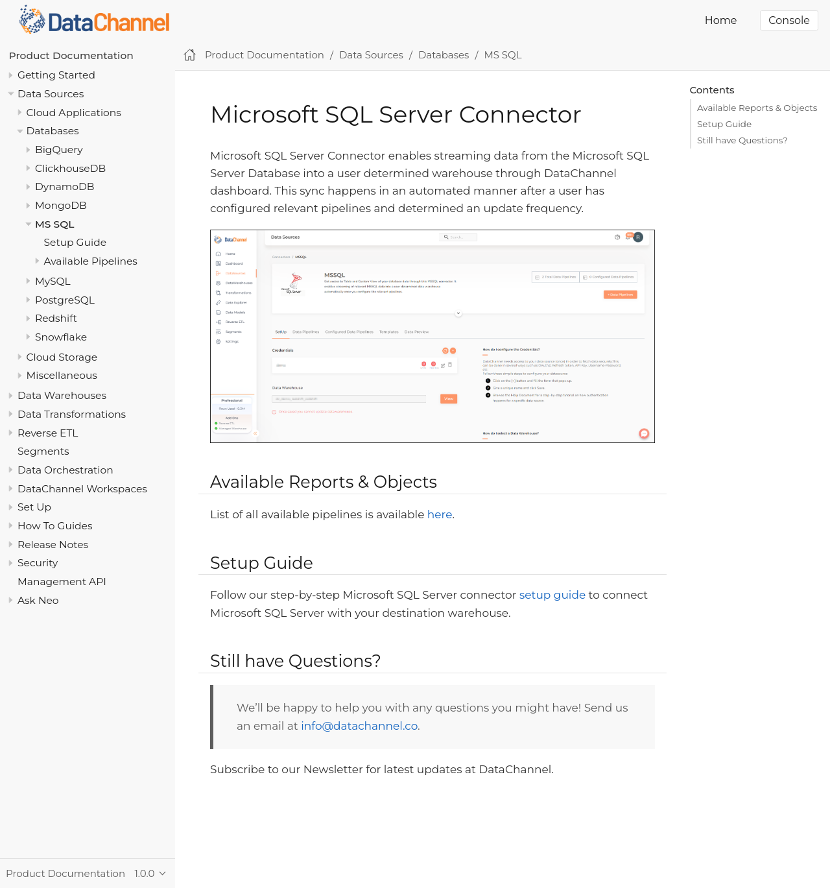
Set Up (34, 507)
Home (721, 20)
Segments (43, 451)
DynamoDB (64, 186)
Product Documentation (71, 55)
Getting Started (56, 75)
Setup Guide (75, 242)
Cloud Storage (62, 357)
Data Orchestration (65, 470)
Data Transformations (72, 414)
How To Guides (55, 526)
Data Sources (51, 94)
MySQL (53, 281)
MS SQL (54, 224)
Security (38, 563)
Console (789, 20)
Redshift (56, 318)
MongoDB (61, 205)
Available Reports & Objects (757, 107)
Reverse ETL (48, 433)
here (440, 514)
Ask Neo (38, 600)
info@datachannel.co (359, 725)
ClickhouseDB (70, 168)
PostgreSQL (65, 300)
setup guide (552, 594)
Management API (62, 581)
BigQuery (59, 149)
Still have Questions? (742, 140)
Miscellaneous (62, 375)
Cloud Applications (74, 112)
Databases (53, 131)
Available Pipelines (90, 261)
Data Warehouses (62, 395)
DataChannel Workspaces (82, 489)
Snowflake (61, 337)
